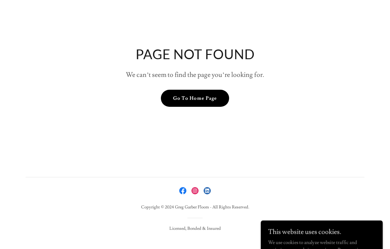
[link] (183, 191)
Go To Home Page (195, 98)
